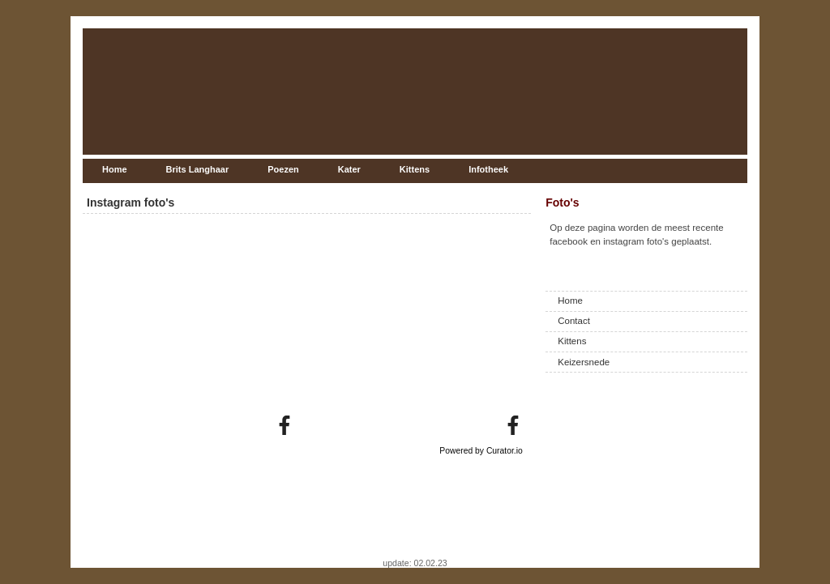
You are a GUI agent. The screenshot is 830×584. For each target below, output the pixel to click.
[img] (188, 327)
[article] (188, 327)
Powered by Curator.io (481, 450)
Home (570, 300)
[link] (284, 425)
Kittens (572, 341)
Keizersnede (584, 362)
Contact (574, 321)
